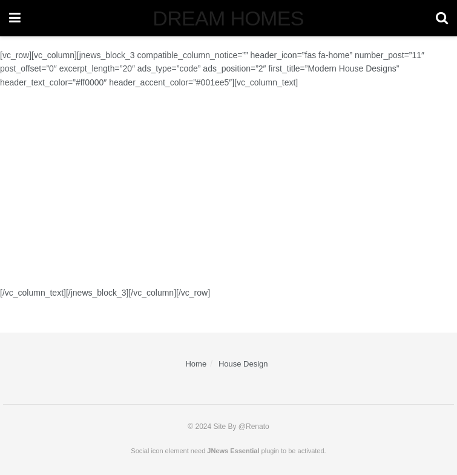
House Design (243, 363)
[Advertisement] (228, 188)
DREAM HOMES (228, 18)
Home (195, 363)
